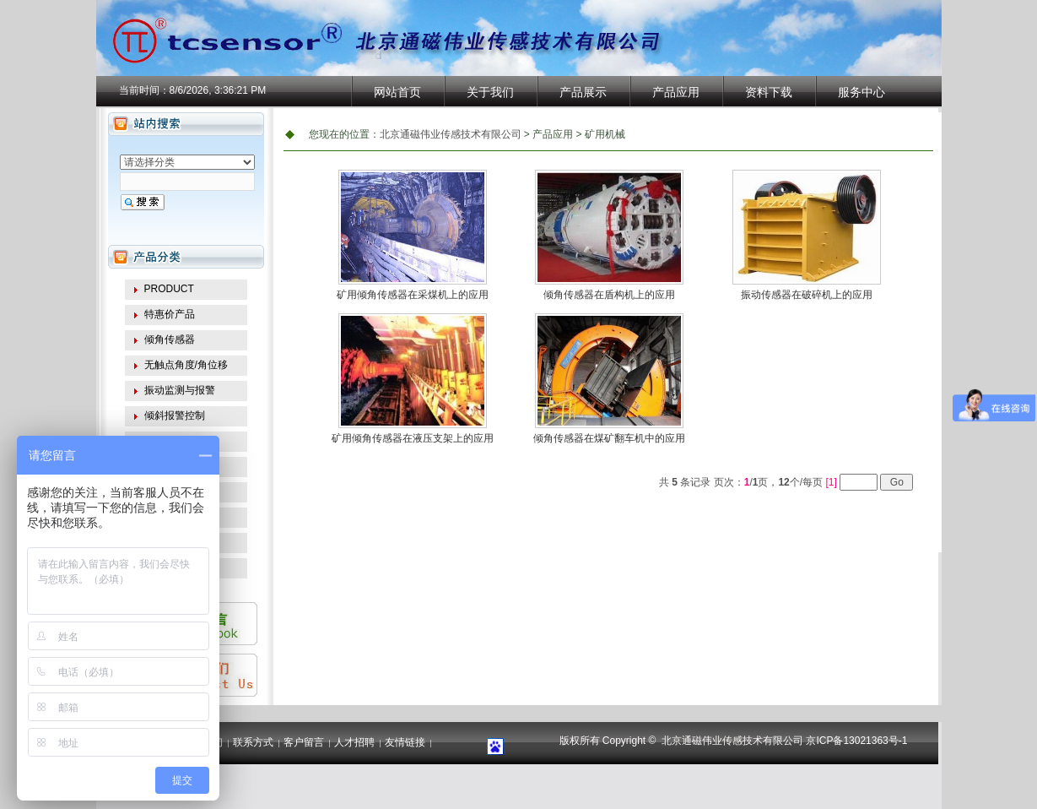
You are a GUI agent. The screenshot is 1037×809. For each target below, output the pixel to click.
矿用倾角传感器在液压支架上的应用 (413, 438)
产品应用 (675, 92)
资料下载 (768, 92)
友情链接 (405, 742)
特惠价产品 (169, 314)
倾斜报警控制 (174, 415)
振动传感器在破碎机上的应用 (806, 295)
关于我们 (490, 92)
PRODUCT (169, 289)
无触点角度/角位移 (186, 365)
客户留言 (304, 742)
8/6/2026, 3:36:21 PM (218, 90)
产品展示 (583, 92)
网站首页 (397, 92)
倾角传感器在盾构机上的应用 (609, 295)
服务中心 (861, 92)
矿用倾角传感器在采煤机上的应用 (413, 295)
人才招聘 (354, 742)
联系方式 (253, 742)
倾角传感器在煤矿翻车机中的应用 (609, 438)
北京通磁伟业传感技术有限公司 (450, 134)
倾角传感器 (169, 339)
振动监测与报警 (179, 390)
